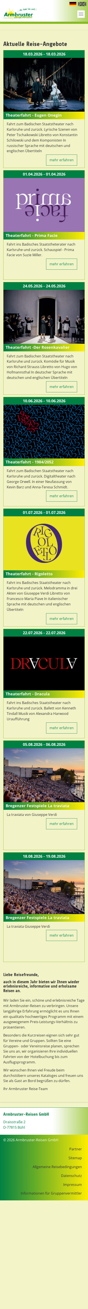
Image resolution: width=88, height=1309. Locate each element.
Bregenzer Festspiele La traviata (37, 805)
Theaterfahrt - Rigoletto (29, 573)
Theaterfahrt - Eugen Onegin (34, 115)
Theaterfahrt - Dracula (28, 693)
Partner (75, 1149)
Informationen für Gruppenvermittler (51, 1193)
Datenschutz (71, 1175)
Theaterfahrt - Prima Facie (32, 235)
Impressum (72, 1184)
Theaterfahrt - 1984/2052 (29, 462)
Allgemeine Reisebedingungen (57, 1166)
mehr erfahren (62, 160)
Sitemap (75, 1158)
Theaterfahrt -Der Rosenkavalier (38, 347)
